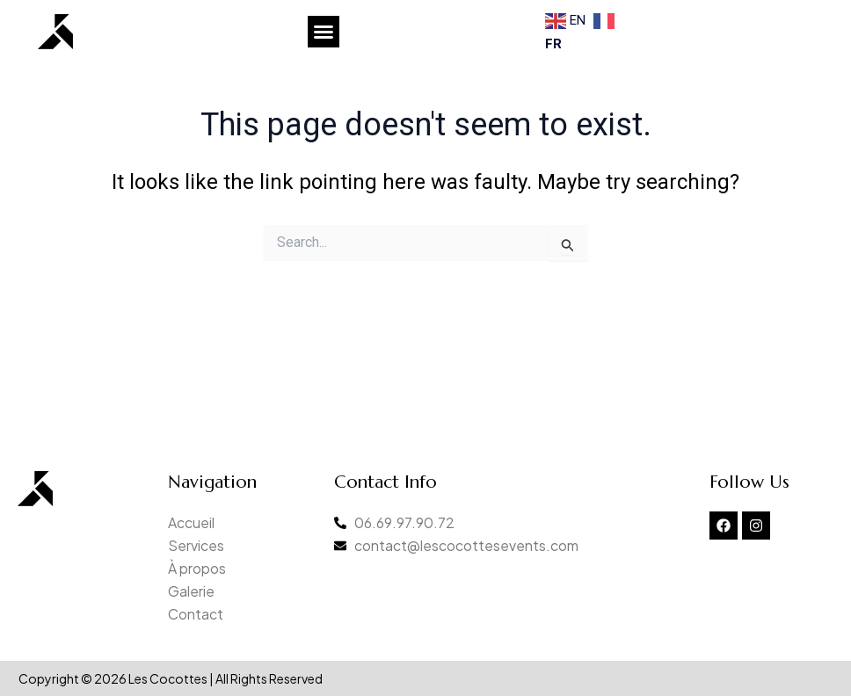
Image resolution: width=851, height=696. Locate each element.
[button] (323, 31)
